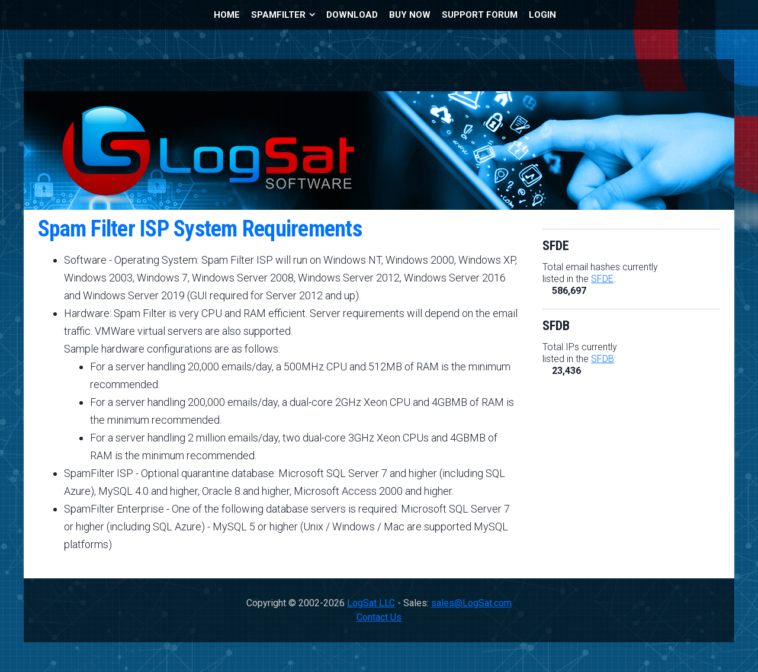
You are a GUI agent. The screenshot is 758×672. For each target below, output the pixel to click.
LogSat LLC (371, 603)
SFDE (602, 278)
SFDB (602, 358)
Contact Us (379, 617)
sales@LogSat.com (471, 603)
